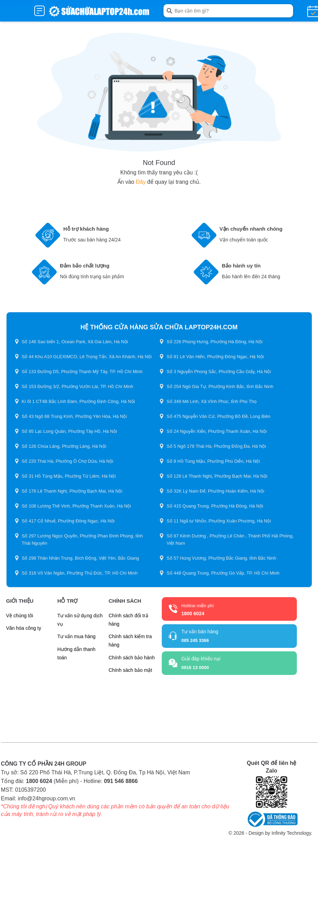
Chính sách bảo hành (132, 657)
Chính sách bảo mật (130, 670)
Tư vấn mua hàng (77, 636)
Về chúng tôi (19, 615)
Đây (140, 182)
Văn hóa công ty (23, 628)
